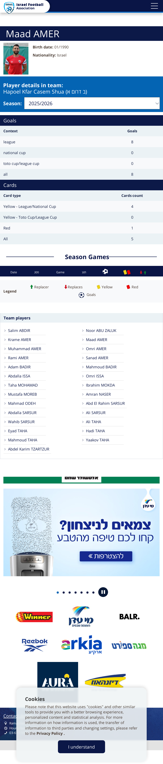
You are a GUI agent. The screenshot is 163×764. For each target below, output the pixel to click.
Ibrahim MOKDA (101, 392)
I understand (81, 747)
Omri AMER (97, 352)
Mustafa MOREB (23, 402)
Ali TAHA (94, 432)
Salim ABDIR (19, 332)
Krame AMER (20, 342)
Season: (12, 103)
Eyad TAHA (18, 442)
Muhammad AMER (26, 352)
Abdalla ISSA (20, 382)
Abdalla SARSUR (23, 421)
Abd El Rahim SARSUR (107, 411)
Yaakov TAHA (98, 452)
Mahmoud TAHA (23, 452)
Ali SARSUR (96, 421)
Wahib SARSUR (22, 432)
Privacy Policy (50, 733)
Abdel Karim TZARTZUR (30, 461)
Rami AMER (19, 362)
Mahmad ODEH (23, 411)
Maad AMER (97, 342)
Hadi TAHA (96, 442)
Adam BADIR (20, 371)
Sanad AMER (98, 362)
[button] (154, 6)
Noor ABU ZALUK (102, 332)
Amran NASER (99, 402)
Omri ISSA (95, 382)
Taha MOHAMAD (24, 392)
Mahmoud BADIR (102, 371)
